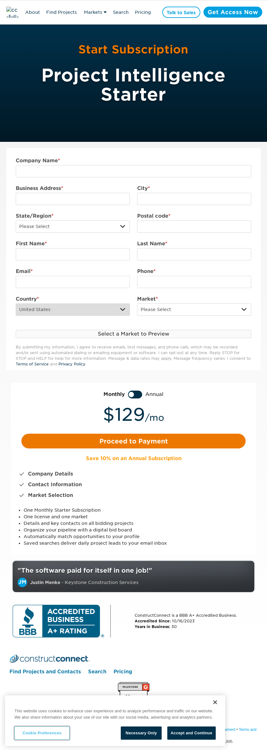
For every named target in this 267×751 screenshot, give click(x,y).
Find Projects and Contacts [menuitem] (45, 672)
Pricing (143, 12)
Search (121, 12)
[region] (115, 720)
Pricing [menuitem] (123, 672)
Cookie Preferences (42, 733)
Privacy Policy (71, 364)
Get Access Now (232, 12)
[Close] (215, 702)
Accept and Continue (191, 733)
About (32, 12)
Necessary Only (141, 733)
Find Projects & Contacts (61, 13)
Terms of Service (32, 364)
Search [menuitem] (97, 672)
